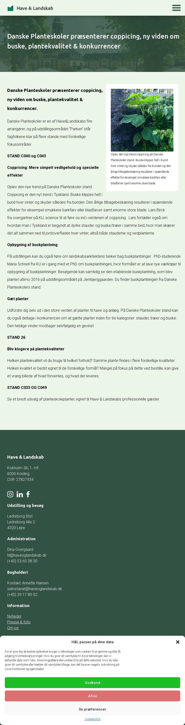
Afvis (92, 696)
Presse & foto (19, 622)
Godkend (92, 683)
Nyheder (14, 616)
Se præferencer (92, 709)
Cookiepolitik (92, 719)
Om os (13, 628)
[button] (177, 642)
